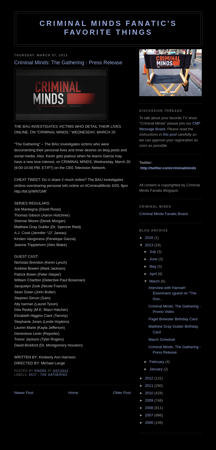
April (153, 274)
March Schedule (161, 339)
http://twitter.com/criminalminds (168, 168)
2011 (149, 385)
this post (169, 134)
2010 (149, 393)
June (154, 259)
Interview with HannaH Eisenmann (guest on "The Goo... (172, 293)
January (156, 369)
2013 (149, 245)
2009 (149, 400)
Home (73, 393)
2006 (149, 422)
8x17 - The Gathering (48, 374)
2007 (149, 415)
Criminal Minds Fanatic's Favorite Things (108, 27)
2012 (149, 378)
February (157, 362)
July (153, 251)
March (155, 281)
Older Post (122, 393)
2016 (149, 238)
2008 (149, 408)
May (153, 266)
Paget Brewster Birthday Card (172, 319)
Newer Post (23, 393)
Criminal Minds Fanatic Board (163, 214)
